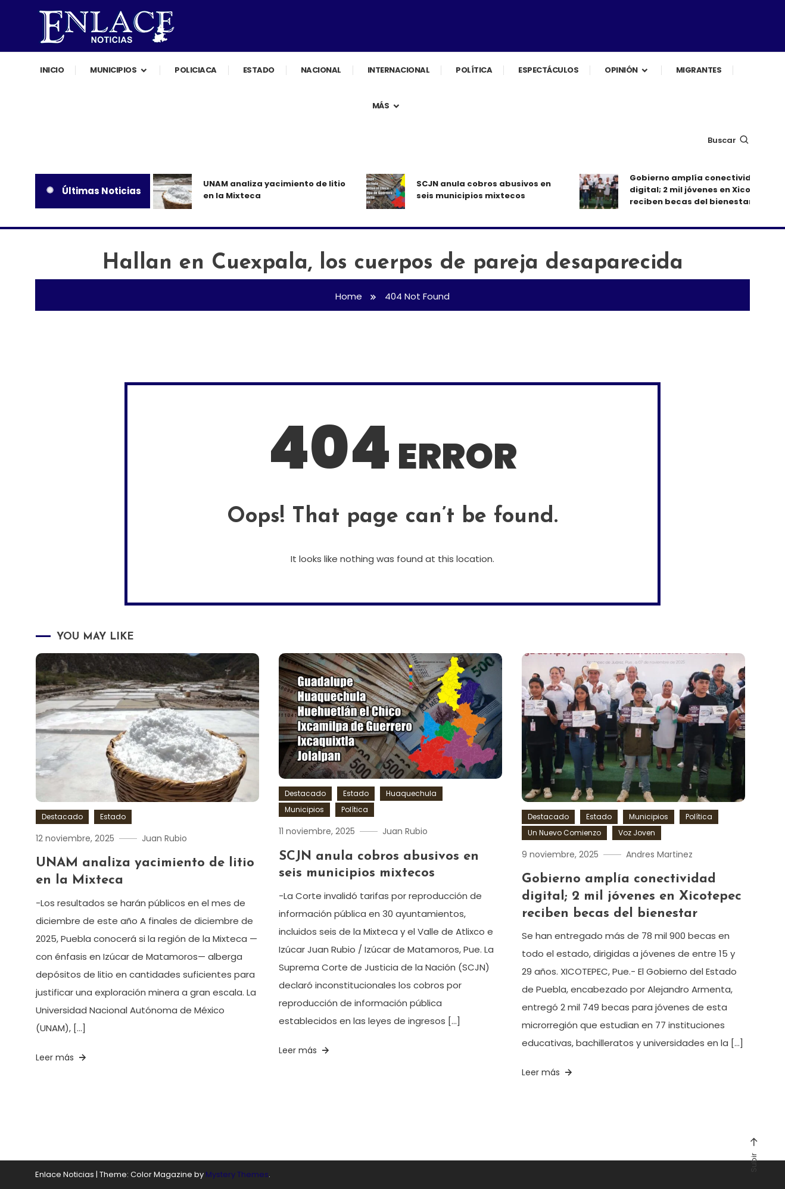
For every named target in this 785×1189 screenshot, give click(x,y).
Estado (259, 70)
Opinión (621, 70)
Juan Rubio (164, 838)
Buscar (729, 140)
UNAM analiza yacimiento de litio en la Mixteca (274, 189)
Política (474, 70)
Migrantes (699, 70)
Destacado (62, 817)
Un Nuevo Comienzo (564, 833)
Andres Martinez (659, 854)
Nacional (321, 70)
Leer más (62, 1057)
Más (381, 105)
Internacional (398, 70)
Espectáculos (548, 70)
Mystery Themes (237, 1174)
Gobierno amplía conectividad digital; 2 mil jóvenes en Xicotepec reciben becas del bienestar (703, 189)
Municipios (113, 70)
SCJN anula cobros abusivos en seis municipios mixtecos (483, 189)
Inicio (52, 70)
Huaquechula (411, 793)
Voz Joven (636, 833)
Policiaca (196, 70)
